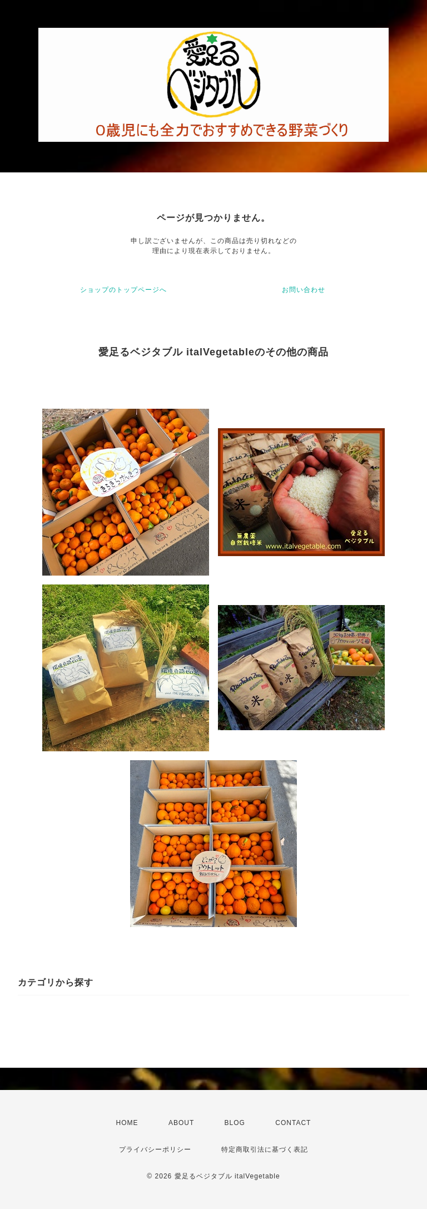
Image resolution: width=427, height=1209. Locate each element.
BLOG (235, 1123)
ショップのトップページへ (123, 290)
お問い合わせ (303, 290)
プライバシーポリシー (155, 1149)
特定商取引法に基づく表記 (264, 1149)
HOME (127, 1123)
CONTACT (293, 1123)
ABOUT (181, 1123)
